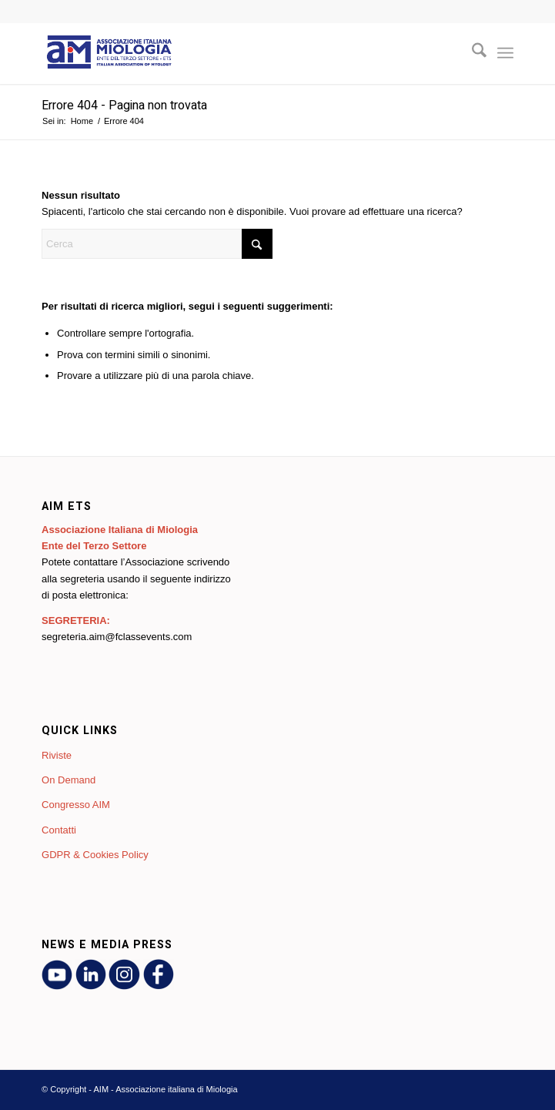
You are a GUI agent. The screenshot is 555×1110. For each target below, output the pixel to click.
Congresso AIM (76, 804)
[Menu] (505, 53)
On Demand (68, 780)
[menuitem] (471, 53)
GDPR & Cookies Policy (95, 854)
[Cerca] (471, 53)
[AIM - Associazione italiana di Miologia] (230, 53)
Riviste (57, 755)
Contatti (59, 830)
